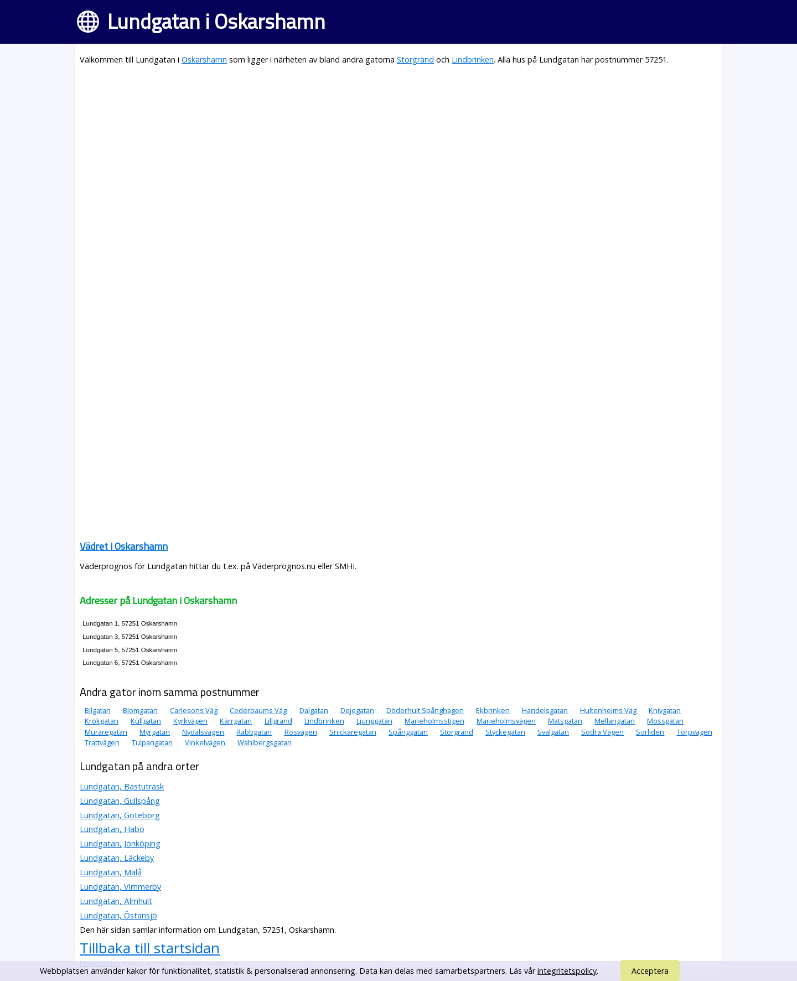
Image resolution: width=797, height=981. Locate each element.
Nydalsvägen (203, 732)
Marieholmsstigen (434, 721)
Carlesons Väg (194, 710)
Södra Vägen (602, 732)
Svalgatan (553, 732)
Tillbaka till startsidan (150, 948)
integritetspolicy (567, 970)
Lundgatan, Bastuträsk (122, 786)
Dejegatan (357, 710)
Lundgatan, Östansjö (118, 915)
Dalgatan (313, 710)
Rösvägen (300, 732)
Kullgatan (146, 721)
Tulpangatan (152, 742)
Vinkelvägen (205, 742)
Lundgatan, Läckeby (117, 858)
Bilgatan (98, 710)
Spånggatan (408, 732)
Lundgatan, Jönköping (120, 843)
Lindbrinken (473, 59)
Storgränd (415, 59)
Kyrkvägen (190, 721)
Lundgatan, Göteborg (120, 815)
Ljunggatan (374, 721)
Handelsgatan (545, 710)
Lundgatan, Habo (112, 829)
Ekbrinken (493, 710)
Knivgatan (665, 710)
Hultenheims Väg (608, 710)
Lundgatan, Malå (111, 872)
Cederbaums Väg (258, 710)
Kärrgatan (236, 721)
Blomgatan (140, 710)
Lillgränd (278, 721)
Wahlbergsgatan (264, 742)
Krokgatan (101, 721)
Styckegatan (505, 732)
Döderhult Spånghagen (425, 710)
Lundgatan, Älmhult (116, 901)
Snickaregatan (352, 732)
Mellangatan (614, 721)
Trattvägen (102, 742)
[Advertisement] (398, 152)
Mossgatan (665, 721)
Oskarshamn (204, 59)
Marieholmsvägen (506, 721)
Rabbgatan (254, 732)
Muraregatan (106, 732)
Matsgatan (565, 721)
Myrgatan (154, 732)
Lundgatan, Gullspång (120, 801)
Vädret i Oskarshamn (124, 546)
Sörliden (650, 732)
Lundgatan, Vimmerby (120, 886)
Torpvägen (694, 732)
